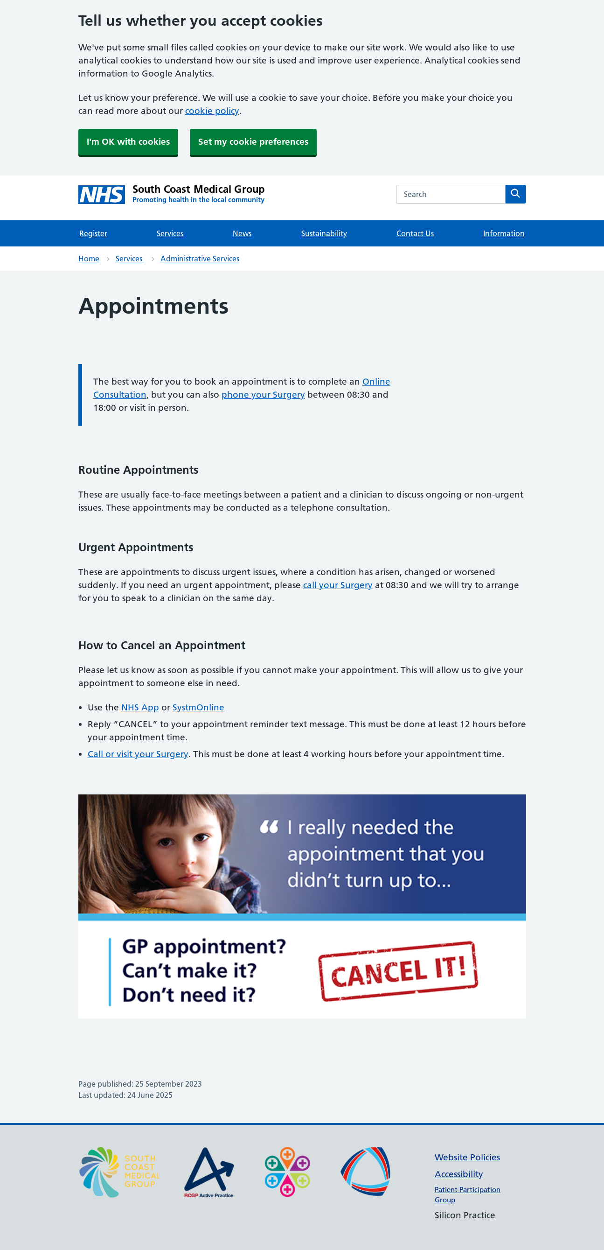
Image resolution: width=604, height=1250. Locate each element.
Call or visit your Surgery (138, 754)
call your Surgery (338, 585)
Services (170, 233)
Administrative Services (199, 258)
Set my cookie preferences (253, 141)
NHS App (140, 707)
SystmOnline (198, 707)
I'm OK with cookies (128, 141)
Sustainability (324, 233)
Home (88, 258)
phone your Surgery (263, 394)
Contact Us (415, 233)
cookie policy (212, 110)
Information (504, 233)
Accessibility (459, 1174)
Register (93, 233)
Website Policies (467, 1157)
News (242, 233)
